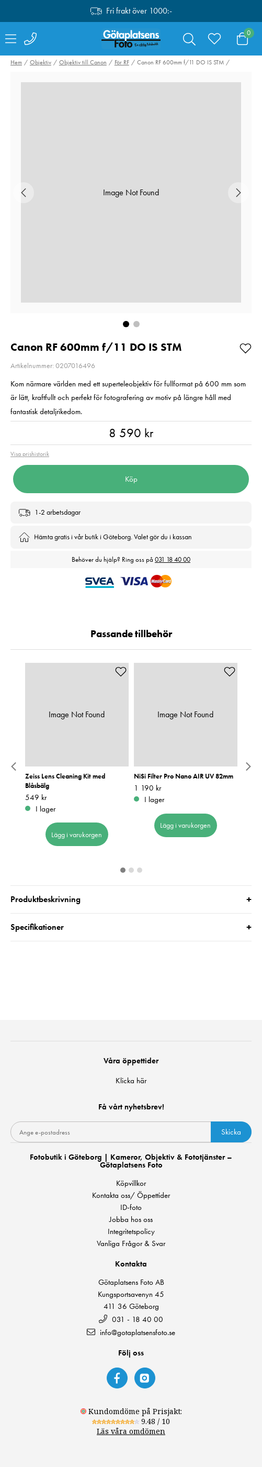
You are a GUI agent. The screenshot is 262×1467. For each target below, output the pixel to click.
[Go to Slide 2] (136, 324)
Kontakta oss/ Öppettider (131, 1195)
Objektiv (40, 62)
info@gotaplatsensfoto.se (131, 1332)
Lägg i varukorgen (77, 834)
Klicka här (131, 1080)
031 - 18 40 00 (131, 1319)
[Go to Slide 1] (126, 324)
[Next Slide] (238, 192)
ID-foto (131, 1208)
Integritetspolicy (131, 1232)
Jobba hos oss (131, 1220)
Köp (131, 479)
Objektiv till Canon (83, 62)
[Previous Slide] (23, 192)
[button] (131, 192)
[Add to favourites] (246, 347)
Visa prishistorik (29, 454)
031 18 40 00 (172, 559)
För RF (122, 62)
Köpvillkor (131, 1183)
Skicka (231, 1132)
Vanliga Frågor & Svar (131, 1244)
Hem (16, 62)
